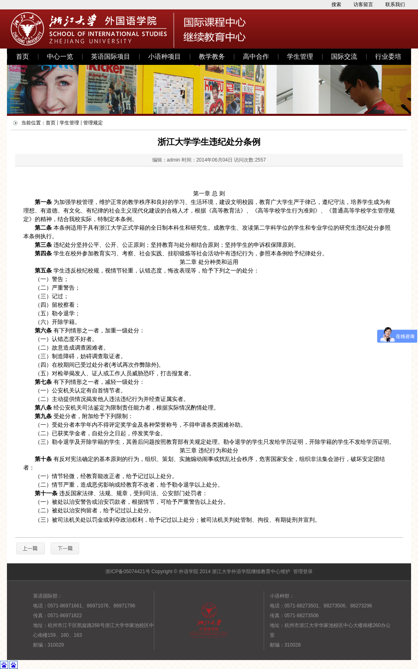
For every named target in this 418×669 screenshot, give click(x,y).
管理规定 (93, 123)
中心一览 (60, 56)
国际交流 (344, 56)
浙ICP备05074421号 (127, 571)
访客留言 (363, 4)
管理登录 (303, 571)
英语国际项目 (110, 56)
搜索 (336, 4)
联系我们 (395, 4)
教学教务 (212, 56)
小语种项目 (164, 56)
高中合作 (256, 56)
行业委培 (388, 56)
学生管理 (300, 56)
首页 (22, 56)
